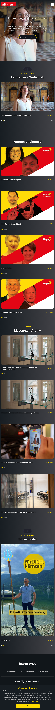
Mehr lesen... (35, 701)
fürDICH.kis (5, 640)
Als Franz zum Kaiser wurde (11, 312)
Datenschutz (42, 671)
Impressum (30, 671)
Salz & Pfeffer (6, 268)
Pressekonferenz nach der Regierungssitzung (18, 512)
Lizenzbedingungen (14, 671)
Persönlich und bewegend (11, 180)
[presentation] (26, 69)
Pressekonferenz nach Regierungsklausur (17, 462)
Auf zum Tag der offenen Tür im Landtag (16, 115)
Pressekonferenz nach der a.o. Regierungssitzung (20, 413)
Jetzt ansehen (27, 37)
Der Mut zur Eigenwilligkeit (11, 224)
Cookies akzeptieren (27, 706)
